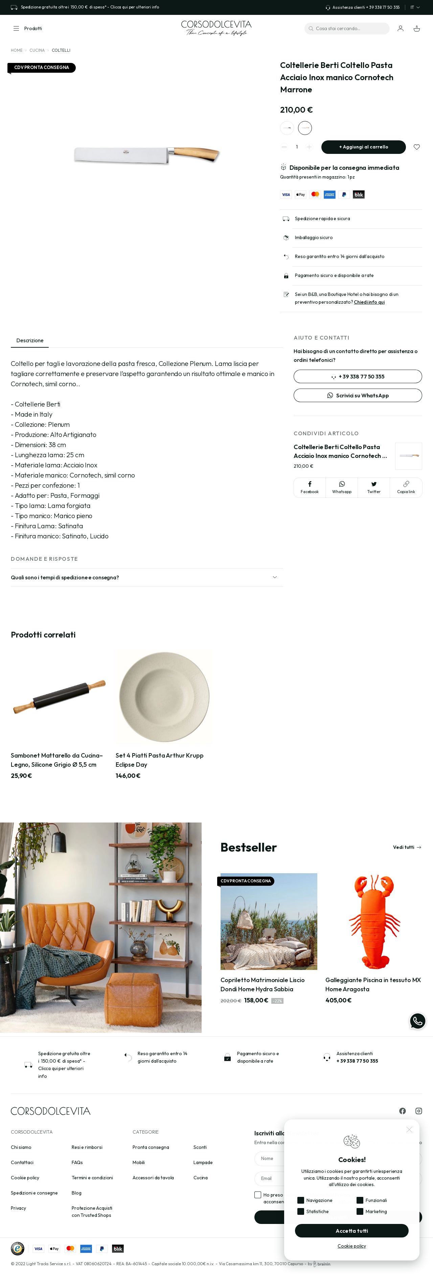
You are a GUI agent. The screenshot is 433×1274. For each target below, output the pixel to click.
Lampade (203, 1162)
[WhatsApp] (417, 1021)
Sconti (200, 1147)
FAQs (77, 1162)
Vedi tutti (407, 850)
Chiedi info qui (369, 305)
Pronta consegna (151, 1147)
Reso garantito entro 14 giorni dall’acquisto (340, 259)
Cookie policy (25, 1178)
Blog (76, 1193)
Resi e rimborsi (87, 1147)
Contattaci (22, 1162)
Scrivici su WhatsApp (358, 398)
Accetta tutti (352, 1230)
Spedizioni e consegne (34, 1193)
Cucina (36, 50)
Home (16, 50)
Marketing (376, 1211)
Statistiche (317, 1211)
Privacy (18, 1208)
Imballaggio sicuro (314, 240)
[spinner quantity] (296, 150)
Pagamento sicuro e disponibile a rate (334, 278)
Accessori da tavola (153, 1178)
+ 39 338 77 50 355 (357, 379)
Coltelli (61, 50)
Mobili (139, 1162)
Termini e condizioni (92, 1178)
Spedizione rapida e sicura (322, 221)
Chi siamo (21, 1147)
